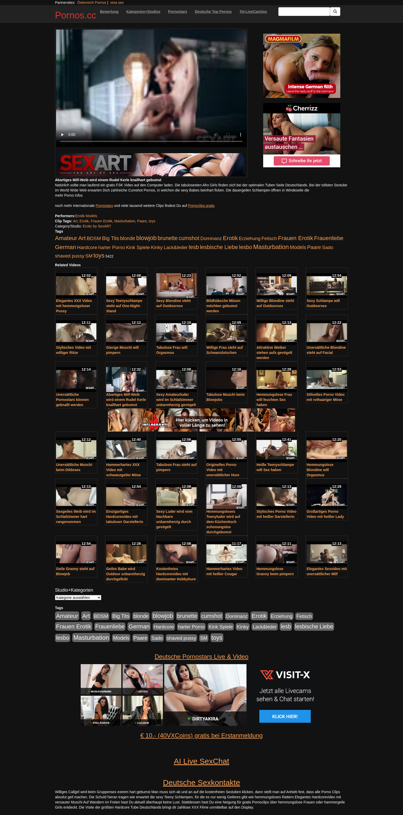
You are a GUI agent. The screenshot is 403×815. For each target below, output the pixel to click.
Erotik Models (86, 216)
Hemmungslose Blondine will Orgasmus (320, 470)
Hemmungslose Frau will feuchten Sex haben (274, 399)
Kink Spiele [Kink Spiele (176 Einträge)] (138, 247)
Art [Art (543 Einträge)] (82, 238)
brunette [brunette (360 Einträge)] (168, 238)
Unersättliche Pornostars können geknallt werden (72, 399)
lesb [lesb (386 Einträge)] (194, 247)
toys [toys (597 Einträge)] (99, 255)
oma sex (117, 3)
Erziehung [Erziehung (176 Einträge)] (250, 238)
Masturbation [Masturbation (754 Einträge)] (271, 246)
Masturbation (124, 221)
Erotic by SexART (97, 226)
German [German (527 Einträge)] (65, 247)
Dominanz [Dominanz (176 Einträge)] (211, 238)
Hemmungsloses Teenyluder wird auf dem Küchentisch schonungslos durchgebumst (223, 521)
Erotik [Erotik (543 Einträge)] (230, 238)
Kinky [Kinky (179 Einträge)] (157, 247)
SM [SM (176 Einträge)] (89, 256)
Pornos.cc (75, 15)
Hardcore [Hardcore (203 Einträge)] (87, 247)
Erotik (84, 221)
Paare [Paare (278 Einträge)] (314, 247)
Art (75, 221)
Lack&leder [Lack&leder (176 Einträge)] (176, 247)
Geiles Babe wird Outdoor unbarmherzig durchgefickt (125, 574)
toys (152, 221)
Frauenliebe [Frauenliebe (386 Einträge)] (328, 238)
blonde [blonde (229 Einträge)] (127, 238)
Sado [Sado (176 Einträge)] (327, 247)
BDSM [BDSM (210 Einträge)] (94, 238)
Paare (142, 221)
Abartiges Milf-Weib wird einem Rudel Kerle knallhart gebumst (126, 399)
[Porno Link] (151, 164)
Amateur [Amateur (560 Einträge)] (66, 238)
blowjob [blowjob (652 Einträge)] (146, 238)
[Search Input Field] (304, 11)
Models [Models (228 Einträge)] (298, 247)
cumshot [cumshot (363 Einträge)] (189, 238)
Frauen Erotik (101, 221)
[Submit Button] (335, 11)
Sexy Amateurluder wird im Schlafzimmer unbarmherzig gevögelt (176, 399)
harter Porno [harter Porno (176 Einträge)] (111, 247)
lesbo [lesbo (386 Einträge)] (245, 247)
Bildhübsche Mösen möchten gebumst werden (223, 306)
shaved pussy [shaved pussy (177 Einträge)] (69, 256)
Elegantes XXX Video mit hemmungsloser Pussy (74, 306)
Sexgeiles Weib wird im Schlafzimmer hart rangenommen (76, 516)
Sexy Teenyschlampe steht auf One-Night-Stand (124, 306)
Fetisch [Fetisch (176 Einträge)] (269, 238)
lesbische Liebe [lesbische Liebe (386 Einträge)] (219, 247)
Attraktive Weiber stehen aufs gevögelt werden (274, 352)
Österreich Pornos (91, 3)
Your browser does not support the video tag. (151, 88)
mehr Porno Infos (69, 195)
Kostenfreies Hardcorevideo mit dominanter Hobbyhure (176, 574)
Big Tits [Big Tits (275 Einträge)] (110, 238)
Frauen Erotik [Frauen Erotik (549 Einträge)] (295, 238)
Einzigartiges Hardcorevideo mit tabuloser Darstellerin (124, 516)
